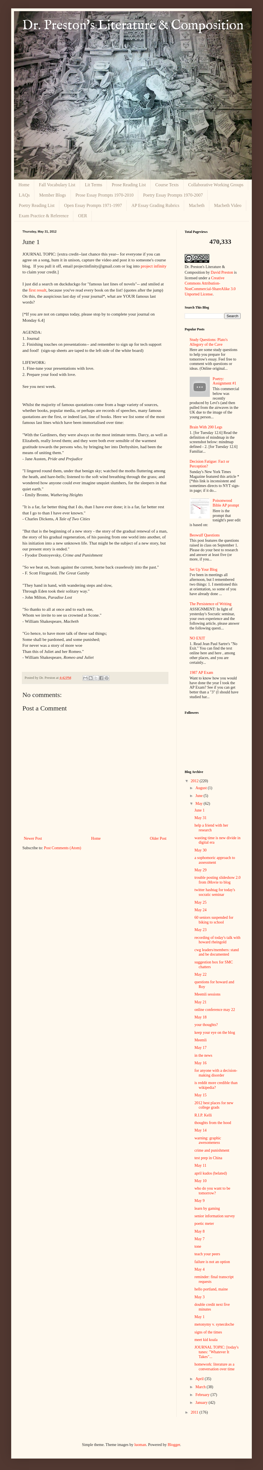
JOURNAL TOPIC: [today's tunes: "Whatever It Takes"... (216, 1352)
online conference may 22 (214, 1010)
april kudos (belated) (210, 1173)
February (202, 1395)
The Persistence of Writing (211, 604)
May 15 (200, 1095)
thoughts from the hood (212, 1123)
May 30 (200, 850)
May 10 (200, 1181)
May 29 (200, 870)
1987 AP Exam (201, 672)
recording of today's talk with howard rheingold (217, 940)
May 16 (200, 1063)
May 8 (199, 1231)
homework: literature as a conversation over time (214, 1366)
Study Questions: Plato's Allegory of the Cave (209, 342)
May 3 (199, 1297)
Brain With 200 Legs (206, 427)
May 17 (200, 1048)
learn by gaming (207, 1208)
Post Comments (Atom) (62, 848)
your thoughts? (206, 1025)
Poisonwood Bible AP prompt (226, 502)
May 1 (199, 1317)
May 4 (199, 1269)
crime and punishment (211, 1150)
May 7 (199, 1239)
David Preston (222, 272)
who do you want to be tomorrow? (212, 1190)
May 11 (200, 1165)
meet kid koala (205, 1340)
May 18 (200, 1017)
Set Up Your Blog (204, 569)
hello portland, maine (211, 1289)
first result (37, 290)
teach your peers (207, 1254)
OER (82, 215)
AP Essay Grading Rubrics (155, 205)
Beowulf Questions (205, 535)
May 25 (200, 902)
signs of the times (208, 1332)
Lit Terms (93, 184)
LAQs (24, 195)
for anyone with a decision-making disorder (215, 1072)
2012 (195, 781)
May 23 (200, 930)
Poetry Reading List (37, 205)
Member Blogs (52, 195)
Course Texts (167, 184)
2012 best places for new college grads (213, 1105)
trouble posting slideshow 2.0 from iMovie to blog (217, 879)
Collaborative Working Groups (216, 184)
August (201, 788)
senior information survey (214, 1216)
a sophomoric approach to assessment (214, 860)
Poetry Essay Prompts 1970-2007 (173, 195)
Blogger (174, 1445)
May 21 (200, 1002)
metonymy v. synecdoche (214, 1324)
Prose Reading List (129, 184)
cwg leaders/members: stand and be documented (216, 952)
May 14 (200, 1130)
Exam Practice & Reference (44, 215)
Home (23, 184)
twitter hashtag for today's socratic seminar (214, 892)
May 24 (200, 910)
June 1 (199, 810)
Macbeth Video (227, 205)
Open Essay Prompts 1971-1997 (93, 205)
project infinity (153, 266)
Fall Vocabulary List (57, 184)
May (199, 803)
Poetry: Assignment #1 (224, 381)
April (200, 1379)
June (199, 796)
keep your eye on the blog (214, 1032)
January (201, 1402)
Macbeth (197, 205)
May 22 (200, 974)
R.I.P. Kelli (203, 1115)
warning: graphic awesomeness (207, 1140)
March (200, 1387)
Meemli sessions (207, 994)
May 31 (200, 818)
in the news (203, 1055)
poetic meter (204, 1223)
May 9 (199, 1201)
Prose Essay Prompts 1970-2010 (105, 195)
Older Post (158, 838)
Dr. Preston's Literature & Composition (132, 25)
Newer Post (33, 838)
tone (197, 1246)
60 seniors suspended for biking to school (213, 919)
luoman (140, 1445)
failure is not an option (212, 1262)
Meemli (200, 1040)
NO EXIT (197, 638)
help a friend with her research (211, 827)
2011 (195, 1412)
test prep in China (208, 1158)
